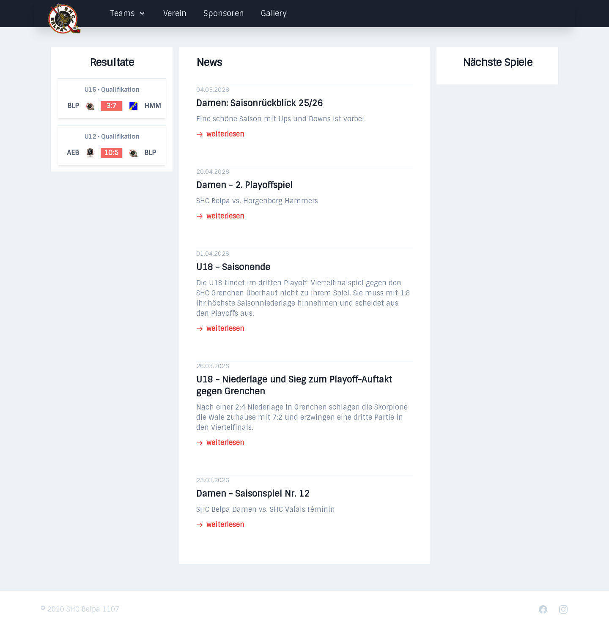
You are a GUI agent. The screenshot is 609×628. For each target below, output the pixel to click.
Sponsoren (223, 13)
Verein (175, 13)
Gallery (274, 13)
